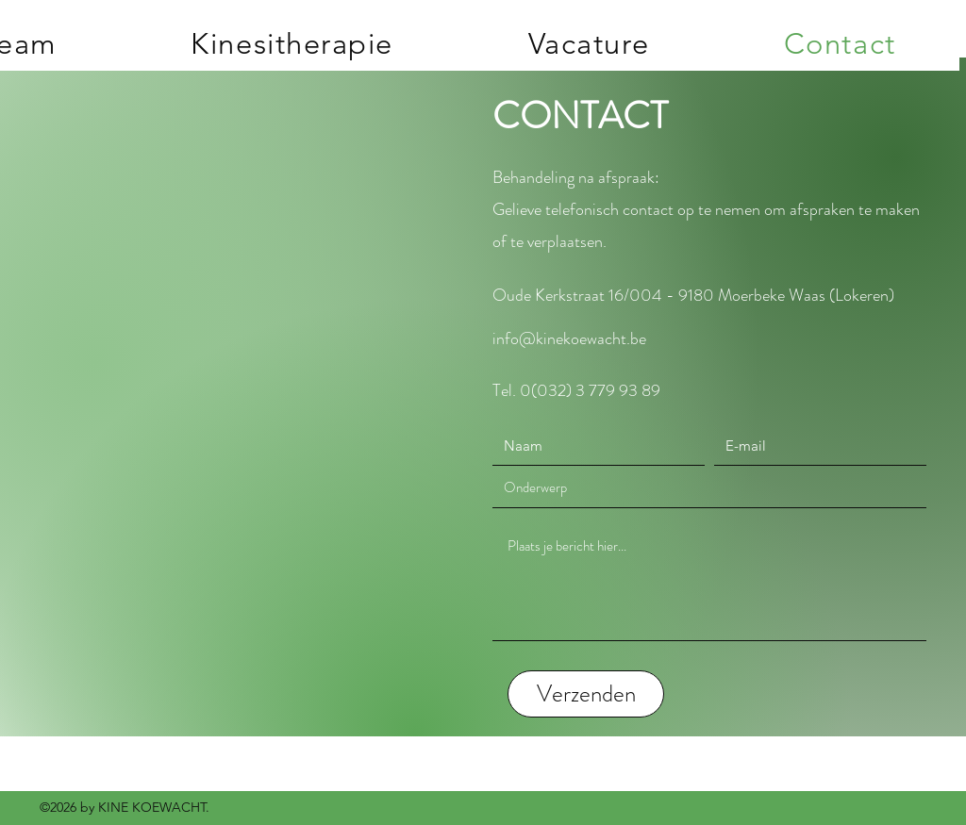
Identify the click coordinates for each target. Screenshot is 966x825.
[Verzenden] (586, 694)
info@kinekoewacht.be (569, 338)
